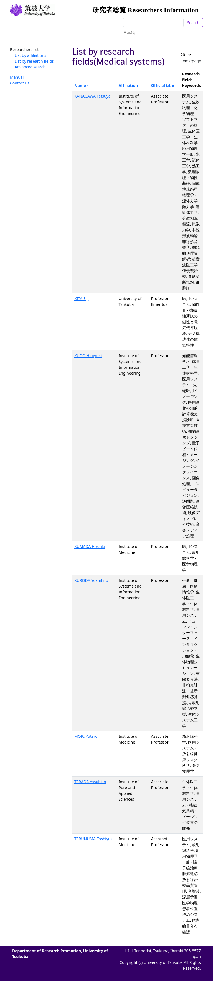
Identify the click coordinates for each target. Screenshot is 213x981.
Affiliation (128, 85)
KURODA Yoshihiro (91, 580)
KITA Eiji (81, 298)
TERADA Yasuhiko (90, 781)
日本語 (129, 32)
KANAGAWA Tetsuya (92, 96)
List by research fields (34, 61)
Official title (162, 85)
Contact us (19, 83)
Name (80, 85)
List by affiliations (30, 55)
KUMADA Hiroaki (89, 546)
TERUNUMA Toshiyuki (94, 838)
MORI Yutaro (86, 736)
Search (193, 22)
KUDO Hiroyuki (88, 355)
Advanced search (29, 67)
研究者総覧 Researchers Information (146, 10)
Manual (17, 77)
